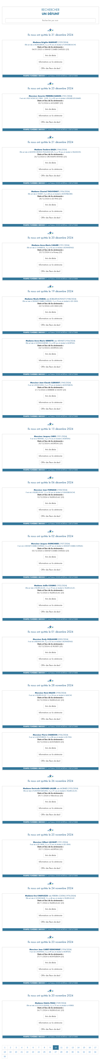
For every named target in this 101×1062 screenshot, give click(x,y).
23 (33, 1052)
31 (78, 1052)
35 (5, 1056)
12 (67, 1047)
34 (95, 1052)
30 (73, 1052)
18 (5, 1052)
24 (39, 1052)
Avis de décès (50, 55)
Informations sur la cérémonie (50, 62)
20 (16, 1052)
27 (56, 1052)
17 (95, 1047)
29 (67, 1052)
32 (84, 1052)
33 (90, 1052)
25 (44, 1052)
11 (61, 1047)
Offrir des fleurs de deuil (50, 68)
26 (50, 1052)
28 (61, 1052)
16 (90, 1047)
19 (10, 1052)
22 (27, 1052)
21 (22, 1052)
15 (84, 1047)
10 (56, 1047)
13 (73, 1047)
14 (78, 1047)
